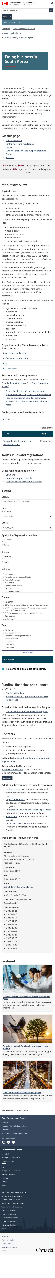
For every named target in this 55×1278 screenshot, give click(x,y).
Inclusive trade (9, 619)
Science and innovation (10, 1218)
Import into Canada (15, 799)
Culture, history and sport (11, 1200)
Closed (5, 545)
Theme (5, 597)
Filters (8, 419)
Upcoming (7, 539)
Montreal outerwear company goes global (22, 1092)
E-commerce (9, 616)
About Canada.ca (7, 1244)
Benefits (4, 1182)
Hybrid (5, 562)
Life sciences (11, 368)
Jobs (3, 1167)
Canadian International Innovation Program (27, 711)
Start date (6, 511)
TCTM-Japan (8, 641)
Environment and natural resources (14, 1192)
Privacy (4, 1251)
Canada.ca (6, 29)
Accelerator (8, 630)
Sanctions (10, 474)
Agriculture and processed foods (17, 577)
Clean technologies (11, 588)
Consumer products (12, 591)
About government (8, 1161)
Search (5, 497)
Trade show (8, 647)
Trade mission (9, 644)
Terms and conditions (9, 1247)
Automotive (8, 583)
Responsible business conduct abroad (24, 481)
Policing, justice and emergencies (13, 1203)
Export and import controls (19, 478)
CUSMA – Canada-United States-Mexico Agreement (24, 613)
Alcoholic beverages (11, 580)
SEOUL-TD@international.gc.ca (18, 887)
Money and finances (9, 1214)
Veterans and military (9, 1225)
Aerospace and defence (16, 353)
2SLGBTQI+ (8, 602)
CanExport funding (15, 693)
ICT (7, 363)
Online (5, 559)
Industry (6, 569)
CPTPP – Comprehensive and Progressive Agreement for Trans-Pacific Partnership (26, 609)
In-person (6, 556)
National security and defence (12, 1196)
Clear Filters (27, 652)
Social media (6, 1236)
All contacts (6, 1154)
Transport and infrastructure (12, 1207)
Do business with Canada (18, 823)
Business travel (13, 789)
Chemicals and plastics (13, 586)
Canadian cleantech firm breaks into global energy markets (25, 1047)
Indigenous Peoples (8, 1221)
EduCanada (11, 816)
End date (6, 523)
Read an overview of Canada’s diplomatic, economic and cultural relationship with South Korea (28, 401)
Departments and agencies (11, 1158)
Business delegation (12, 633)
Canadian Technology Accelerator (17, 636)
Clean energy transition (16, 358)
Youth (4, 1229)
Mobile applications (8, 1240)
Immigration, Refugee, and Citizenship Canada (28, 809)
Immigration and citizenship (11, 1171)
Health (4, 1185)
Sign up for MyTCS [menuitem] (12, 22)
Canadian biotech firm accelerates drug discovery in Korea (26, 997)
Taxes (3, 1189)
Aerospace (8, 574)
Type (4, 625)
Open (5, 542)
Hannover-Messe (10, 639)
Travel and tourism (8, 1174)
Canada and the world (9, 1211)
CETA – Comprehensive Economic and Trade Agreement (25, 605)
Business (5, 1178)
